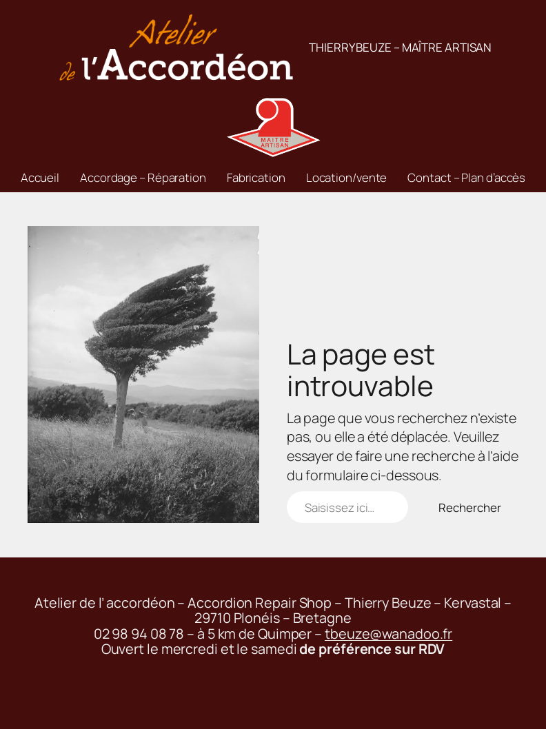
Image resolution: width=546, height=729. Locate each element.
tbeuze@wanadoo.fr (388, 633)
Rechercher (469, 507)
